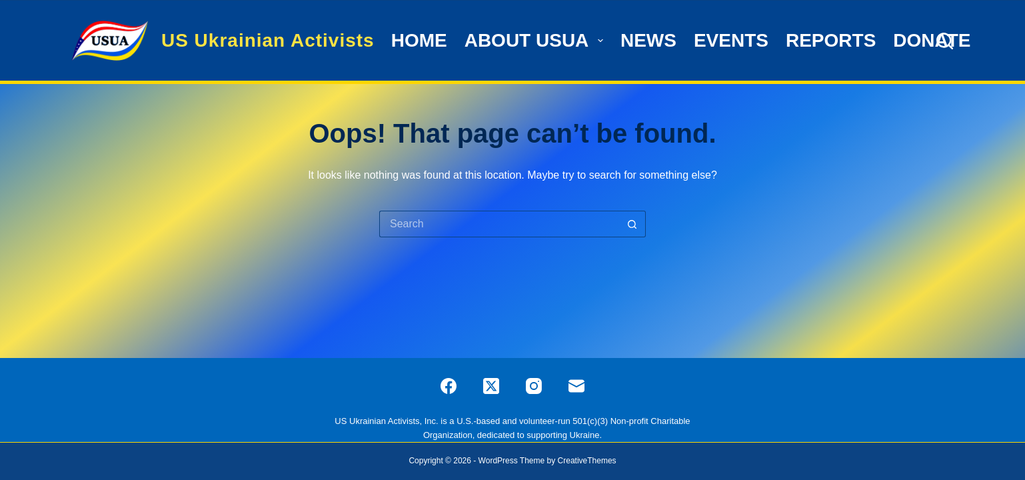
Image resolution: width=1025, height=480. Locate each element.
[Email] (576, 386)
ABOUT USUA (535, 40)
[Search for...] (499, 224)
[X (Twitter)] (491, 386)
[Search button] (632, 224)
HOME (419, 40)
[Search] (944, 41)
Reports (831, 40)
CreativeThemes (587, 460)
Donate (931, 40)
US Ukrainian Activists (268, 40)
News (648, 40)
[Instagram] (534, 386)
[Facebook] (449, 386)
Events (731, 40)
